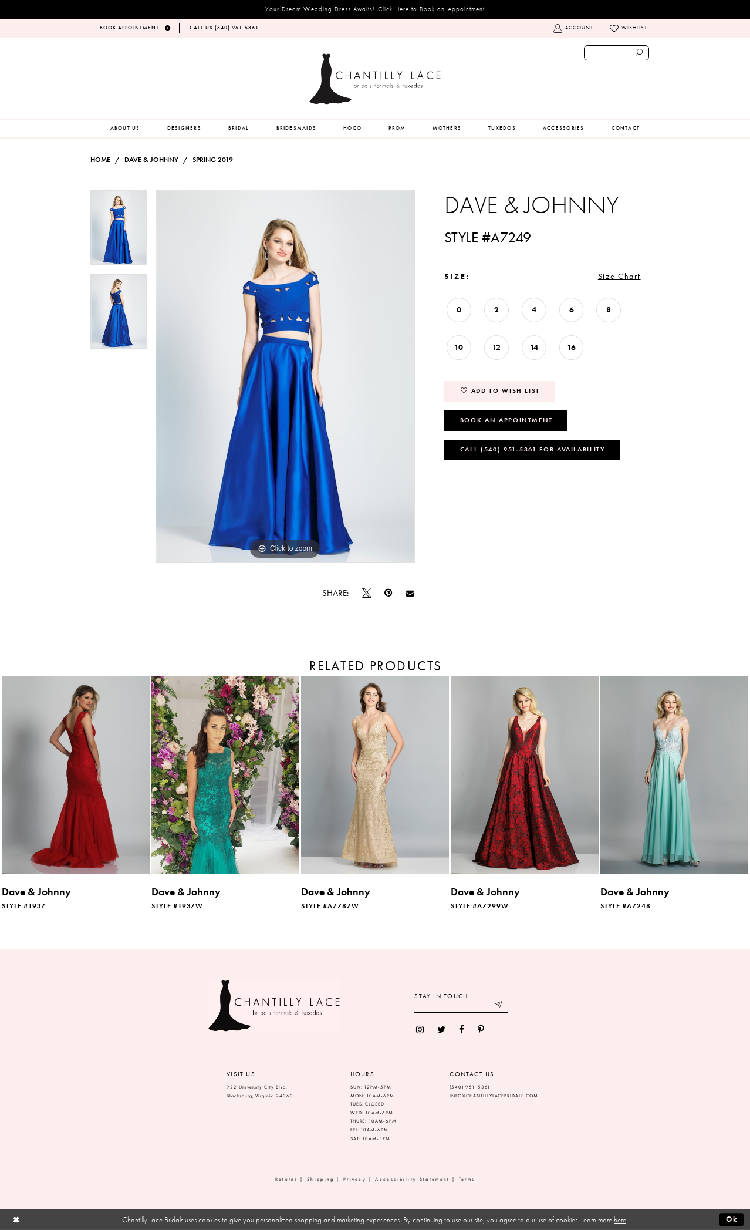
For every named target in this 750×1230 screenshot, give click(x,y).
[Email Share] (409, 593)
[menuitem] (125, 128)
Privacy (354, 1179)
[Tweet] (367, 593)
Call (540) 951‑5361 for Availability (532, 449)
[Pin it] (388, 593)
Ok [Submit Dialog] (732, 1219)
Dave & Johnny (151, 159)
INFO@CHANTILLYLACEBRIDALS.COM (494, 1096)
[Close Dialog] (16, 1220)
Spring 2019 (212, 159)
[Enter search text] (616, 53)
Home (100, 159)
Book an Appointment (506, 420)
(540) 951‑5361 (470, 1087)
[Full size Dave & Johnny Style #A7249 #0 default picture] (285, 376)
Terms (467, 1179)
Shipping (320, 1179)
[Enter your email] (461, 1006)
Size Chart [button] (619, 276)
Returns (286, 1179)
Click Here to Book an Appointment (431, 9)
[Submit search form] (639, 53)
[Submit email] (500, 1006)
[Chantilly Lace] (375, 79)
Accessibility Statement (412, 1179)
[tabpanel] (118, 232)
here (620, 1220)
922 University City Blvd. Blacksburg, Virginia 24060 (260, 1091)
